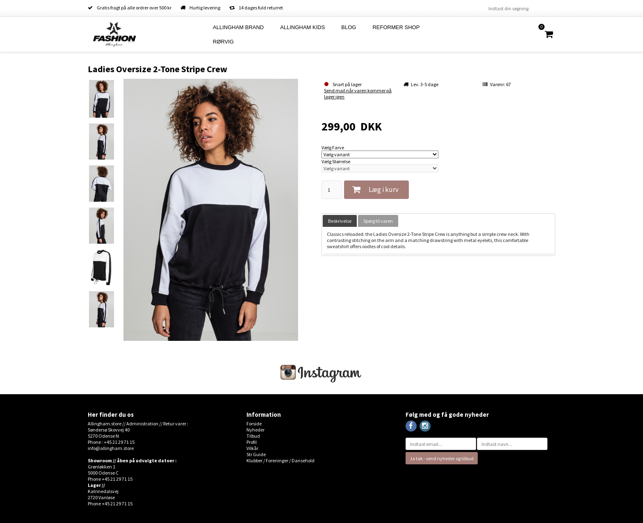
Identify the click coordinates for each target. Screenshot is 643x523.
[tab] (340, 221)
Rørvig (223, 42)
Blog (348, 27)
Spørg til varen (378, 221)
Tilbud (253, 436)
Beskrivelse (339, 221)
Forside (254, 423)
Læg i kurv (384, 189)
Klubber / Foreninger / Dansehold (280, 460)
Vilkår (252, 448)
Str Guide (256, 454)
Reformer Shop (396, 27)
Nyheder (255, 430)
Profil (251, 442)
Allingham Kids (302, 27)
